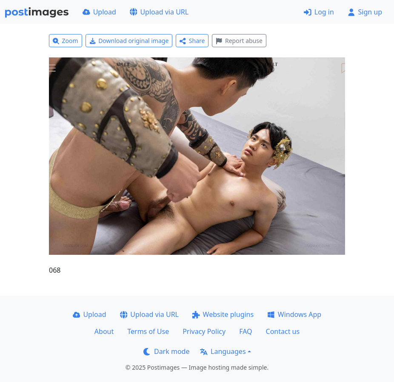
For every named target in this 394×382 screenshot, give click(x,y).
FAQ (245, 331)
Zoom (65, 41)
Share (192, 41)
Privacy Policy (204, 331)
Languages (223, 351)
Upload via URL (159, 12)
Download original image (129, 41)
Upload (99, 12)
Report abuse (239, 41)
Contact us (283, 331)
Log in (319, 12)
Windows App (294, 314)
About (104, 331)
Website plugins (223, 314)
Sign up (365, 12)
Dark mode (166, 351)
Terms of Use (148, 331)
